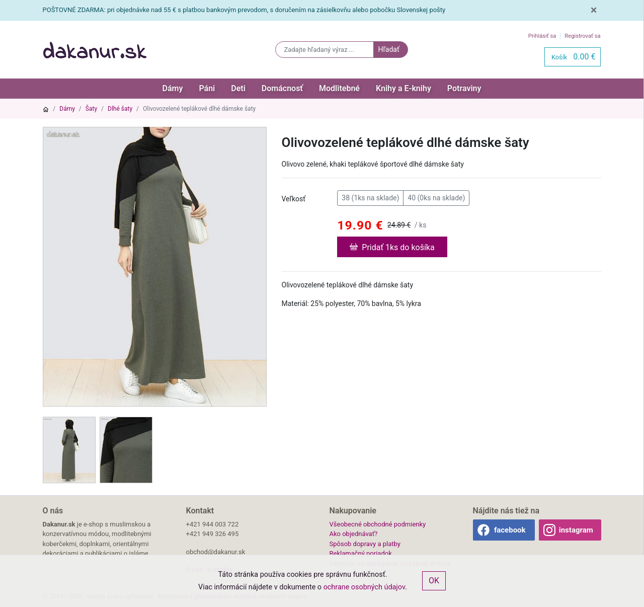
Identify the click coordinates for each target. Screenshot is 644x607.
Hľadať (388, 49)
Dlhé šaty (120, 108)
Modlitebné (339, 88)
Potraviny (464, 88)
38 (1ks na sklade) (370, 197)
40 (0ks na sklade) (436, 197)
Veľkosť (294, 199)
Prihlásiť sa (542, 36)
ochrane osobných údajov (365, 587)
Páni (207, 88)
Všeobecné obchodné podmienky (378, 524)
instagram (576, 530)
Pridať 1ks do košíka (392, 246)
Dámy (173, 88)
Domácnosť (282, 88)
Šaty (91, 108)
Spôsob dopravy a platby (365, 544)
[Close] (594, 10)
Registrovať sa (582, 36)
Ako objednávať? (354, 534)
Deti (238, 88)
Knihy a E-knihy (403, 88)
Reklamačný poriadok (361, 553)
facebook (510, 530)
